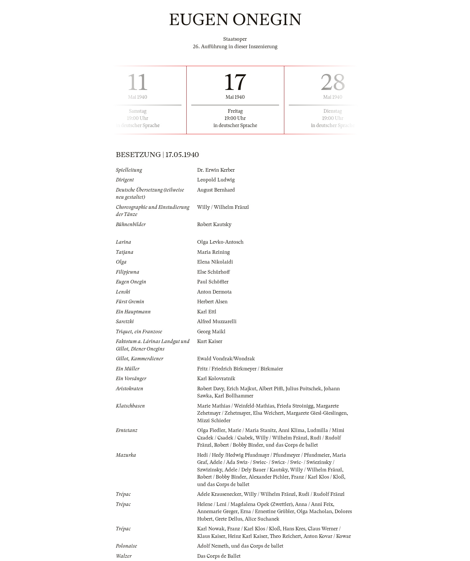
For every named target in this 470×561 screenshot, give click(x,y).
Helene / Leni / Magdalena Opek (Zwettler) (244, 504)
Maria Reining (213, 252)
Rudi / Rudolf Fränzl (321, 494)
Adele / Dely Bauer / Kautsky (256, 470)
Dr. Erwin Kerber (216, 170)
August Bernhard (216, 190)
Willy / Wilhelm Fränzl (223, 207)
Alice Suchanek (262, 519)
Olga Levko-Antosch (220, 242)
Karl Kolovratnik (216, 378)
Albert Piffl (271, 389)
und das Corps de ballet (292, 445)
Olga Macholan (314, 511)
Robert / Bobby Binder (238, 445)
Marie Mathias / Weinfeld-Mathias (235, 406)
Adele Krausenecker (219, 494)
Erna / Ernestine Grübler (267, 511)
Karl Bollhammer (233, 396)
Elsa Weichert (268, 413)
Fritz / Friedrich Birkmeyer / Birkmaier (240, 369)
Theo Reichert (285, 536)
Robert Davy (210, 389)
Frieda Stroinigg (295, 406)
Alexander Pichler (269, 477)
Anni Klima (291, 430)
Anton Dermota (214, 292)
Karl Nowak (211, 529)
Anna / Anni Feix (314, 504)
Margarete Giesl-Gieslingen (316, 413)
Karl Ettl (206, 312)
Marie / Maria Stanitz (252, 430)
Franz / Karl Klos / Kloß (317, 477)
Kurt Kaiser (209, 341)
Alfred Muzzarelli (217, 321)
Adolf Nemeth (212, 546)
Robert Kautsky (214, 224)
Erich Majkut (241, 389)
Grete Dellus (228, 519)
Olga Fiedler (211, 430)
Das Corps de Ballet (219, 556)
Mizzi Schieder (213, 421)
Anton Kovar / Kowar (327, 536)
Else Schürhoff (213, 272)
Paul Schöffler (212, 282)
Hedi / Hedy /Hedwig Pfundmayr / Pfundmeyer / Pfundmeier (263, 455)
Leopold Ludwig (216, 180)
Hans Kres (294, 529)
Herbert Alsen (212, 302)
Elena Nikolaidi (215, 262)
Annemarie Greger (217, 511)
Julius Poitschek (303, 389)
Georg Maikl (211, 332)
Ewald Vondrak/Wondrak (226, 359)
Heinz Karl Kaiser (247, 536)
